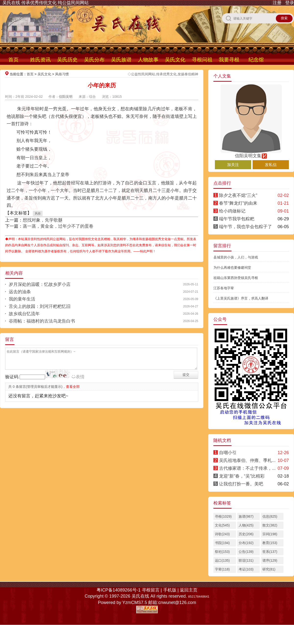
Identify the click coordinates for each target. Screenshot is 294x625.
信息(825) (269, 516)
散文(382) (269, 525)
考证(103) (246, 569)
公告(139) (246, 552)
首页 (13, 59)
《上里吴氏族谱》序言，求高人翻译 (240, 298)
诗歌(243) (222, 534)
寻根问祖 (202, 59)
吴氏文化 (175, 59)
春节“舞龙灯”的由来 (238, 203)
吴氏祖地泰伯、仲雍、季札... (247, 460)
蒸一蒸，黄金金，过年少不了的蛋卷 (58, 226)
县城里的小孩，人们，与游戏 (235, 257)
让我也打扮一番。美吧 (241, 483)
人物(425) (246, 525)
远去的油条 (20, 291)
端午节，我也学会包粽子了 (245, 226)
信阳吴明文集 (251, 153)
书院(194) (222, 543)
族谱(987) (246, 516)
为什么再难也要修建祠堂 (232, 267)
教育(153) (269, 543)
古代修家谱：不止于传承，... (247, 468)
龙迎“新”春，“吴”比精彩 (242, 476)
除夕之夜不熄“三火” (238, 195)
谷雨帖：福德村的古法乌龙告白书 (42, 321)
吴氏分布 (94, 59)
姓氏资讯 (40, 59)
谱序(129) (269, 560)
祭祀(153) (222, 552)
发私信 (271, 165)
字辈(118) (222, 569)
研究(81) (268, 569)
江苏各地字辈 (223, 288)
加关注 (233, 165)
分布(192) (246, 543)
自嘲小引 (228, 452)
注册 (277, 2)
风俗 (38, 213)
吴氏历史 (67, 59)
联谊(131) (246, 560)
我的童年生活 (22, 299)
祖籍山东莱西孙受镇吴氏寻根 (235, 278)
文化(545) (222, 525)
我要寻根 (229, 59)
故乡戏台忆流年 (24, 313)
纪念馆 (256, 59)
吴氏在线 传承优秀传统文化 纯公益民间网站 (45, 2)
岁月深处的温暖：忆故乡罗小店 (40, 284)
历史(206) (246, 534)
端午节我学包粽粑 (236, 218)
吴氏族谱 (121, 59)
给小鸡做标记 (232, 211)
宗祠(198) (269, 534)
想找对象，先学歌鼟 (42, 220)
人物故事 (148, 59)
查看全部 (73, 387)
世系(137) (269, 552)
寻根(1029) (223, 516)
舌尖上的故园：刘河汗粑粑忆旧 (40, 306)
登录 (289, 2)
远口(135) (222, 560)
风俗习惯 (62, 74)
